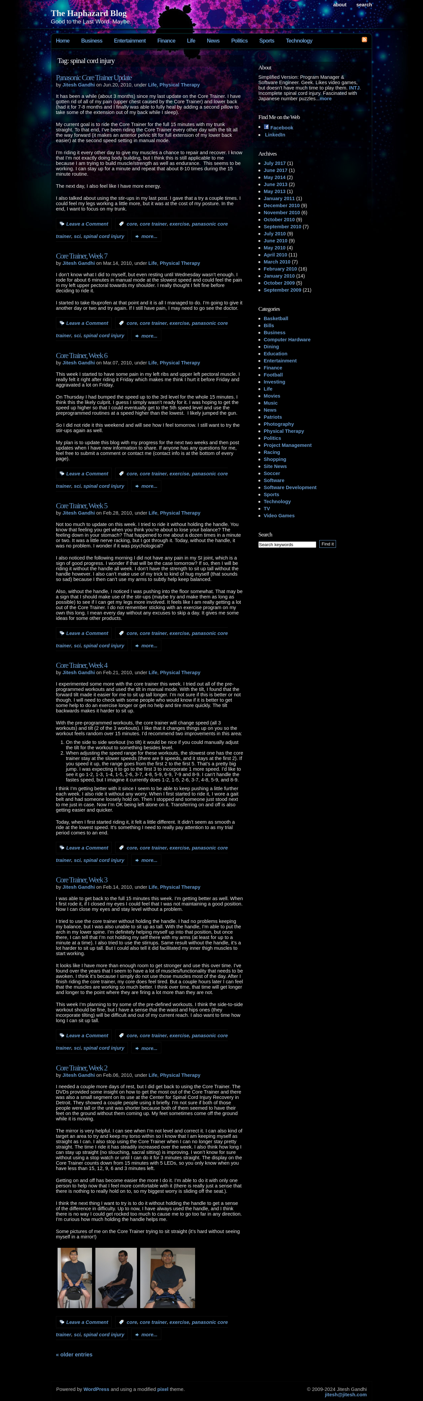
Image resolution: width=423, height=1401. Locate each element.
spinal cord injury (103, 236)
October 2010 (279, 219)
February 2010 (280, 269)
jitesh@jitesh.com (346, 1394)
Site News (275, 466)
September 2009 (282, 290)
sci (77, 236)
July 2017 (275, 163)
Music (271, 403)
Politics (239, 41)
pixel (162, 1389)
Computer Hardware (287, 339)
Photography (279, 424)
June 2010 (275, 240)
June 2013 (275, 184)
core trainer (153, 224)
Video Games (279, 515)
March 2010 (277, 262)
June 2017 (275, 170)
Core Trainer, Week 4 (81, 665)
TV (267, 508)
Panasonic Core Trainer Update (94, 77)
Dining (271, 346)
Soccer (272, 473)
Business (91, 41)
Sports (266, 41)
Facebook (278, 127)
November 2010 (282, 212)
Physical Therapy (180, 84)
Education (275, 353)
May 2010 (274, 247)
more (326, 98)
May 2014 (274, 177)
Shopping (275, 459)
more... (150, 236)
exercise (179, 224)
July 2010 (275, 233)
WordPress (96, 1389)
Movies (272, 396)
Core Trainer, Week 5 (81, 506)
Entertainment (130, 41)
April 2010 (275, 254)
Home (62, 41)
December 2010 (282, 205)
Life (191, 41)
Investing (274, 382)
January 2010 (279, 276)
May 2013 (274, 191)
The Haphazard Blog (89, 13)
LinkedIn (274, 134)
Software (274, 480)
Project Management (288, 445)
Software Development (290, 487)
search (364, 4)
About (339, 4)
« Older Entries (74, 1354)
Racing (272, 452)
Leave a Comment (87, 224)
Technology (299, 41)
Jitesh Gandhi (79, 84)
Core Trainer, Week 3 (81, 880)
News (213, 41)
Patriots (273, 417)
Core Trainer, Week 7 (81, 256)
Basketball (276, 318)
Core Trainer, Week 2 (81, 1068)
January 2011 (279, 198)
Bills (269, 325)
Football (273, 374)
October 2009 (279, 283)
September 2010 (282, 226)
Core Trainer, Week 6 (81, 355)
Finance (166, 41)
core (132, 224)
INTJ (354, 88)
